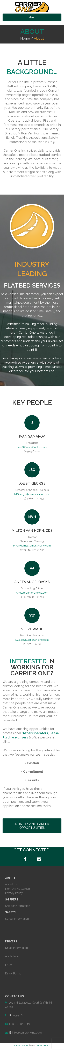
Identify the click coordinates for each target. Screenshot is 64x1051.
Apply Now (12, 956)
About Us (11, 884)
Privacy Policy (14, 893)
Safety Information (17, 918)
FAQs (8, 965)
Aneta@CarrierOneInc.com (32, 592)
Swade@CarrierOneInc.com (32, 639)
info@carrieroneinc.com (27, 1032)
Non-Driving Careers (18, 888)
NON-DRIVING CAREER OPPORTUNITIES (32, 826)
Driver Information (16, 947)
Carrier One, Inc (21, 1045)
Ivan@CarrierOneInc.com (32, 447)
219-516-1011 (20, 1015)
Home (25, 38)
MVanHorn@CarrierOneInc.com (32, 545)
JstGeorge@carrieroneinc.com (32, 494)
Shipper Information (17, 905)
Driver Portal (13, 973)
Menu (32, 17)
